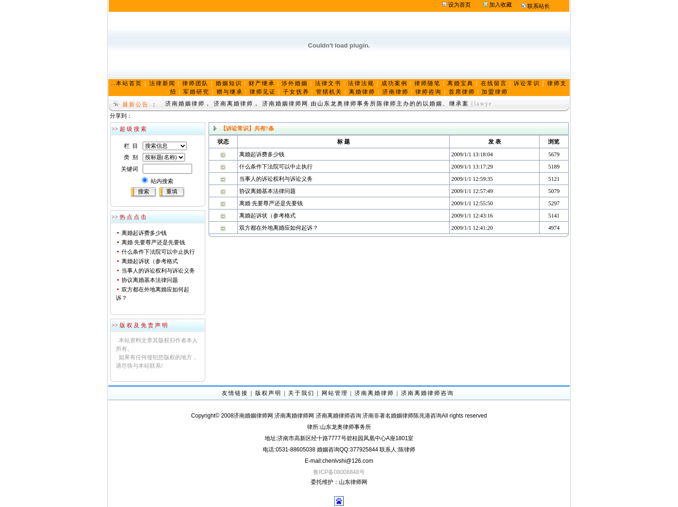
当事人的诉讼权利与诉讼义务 (158, 270)
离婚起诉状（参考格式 (149, 261)
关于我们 (301, 393)
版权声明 (268, 393)
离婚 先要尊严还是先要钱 (153, 242)
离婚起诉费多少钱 (144, 233)
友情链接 (235, 393)
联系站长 (538, 6)
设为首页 (459, 4)
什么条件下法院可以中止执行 (158, 252)
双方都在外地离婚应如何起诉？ (278, 228)
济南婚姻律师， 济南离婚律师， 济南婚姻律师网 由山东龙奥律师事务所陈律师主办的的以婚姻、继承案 (317, 103)
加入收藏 (500, 4)
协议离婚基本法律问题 (149, 280)
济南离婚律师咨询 (427, 393)
